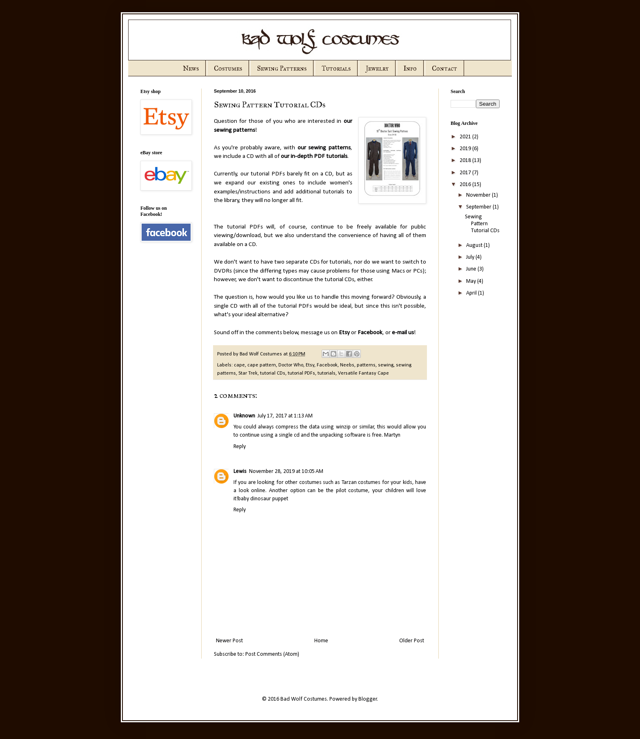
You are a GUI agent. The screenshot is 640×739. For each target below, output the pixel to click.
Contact (444, 68)
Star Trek (248, 373)
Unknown (244, 416)
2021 (466, 137)
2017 (466, 173)
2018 (466, 161)
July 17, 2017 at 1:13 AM (285, 416)
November (479, 195)
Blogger (367, 699)
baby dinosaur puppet (263, 499)
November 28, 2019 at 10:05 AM (286, 471)
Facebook (370, 332)
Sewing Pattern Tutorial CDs (482, 224)
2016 (466, 185)
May (471, 281)
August (475, 245)
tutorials (327, 373)
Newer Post (229, 641)
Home (321, 641)
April (472, 293)
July (471, 257)
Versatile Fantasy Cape (363, 373)
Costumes (228, 68)
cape (239, 365)
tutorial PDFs (301, 373)
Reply (239, 447)
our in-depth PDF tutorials (314, 156)
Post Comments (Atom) (272, 654)
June (472, 269)
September (479, 207)
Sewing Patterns (282, 68)
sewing (385, 365)
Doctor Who (290, 365)
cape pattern (261, 365)
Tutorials (336, 68)
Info (410, 68)
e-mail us (403, 332)
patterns (366, 365)
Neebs (347, 365)
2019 (466, 149)
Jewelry (377, 68)
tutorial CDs (272, 373)
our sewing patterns (324, 147)
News (191, 68)
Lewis (240, 471)
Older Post (411, 641)
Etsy (344, 332)
